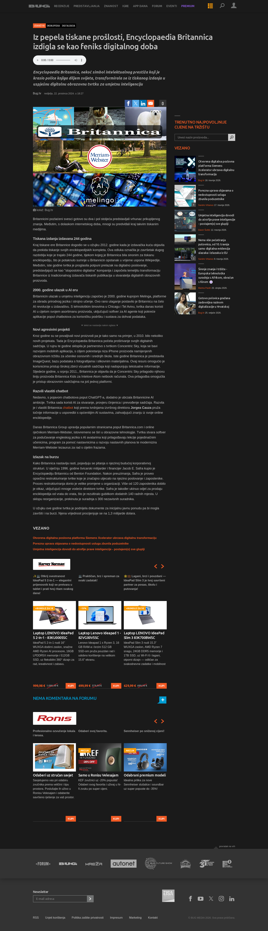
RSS (36, 917)
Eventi (176, 9)
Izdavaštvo (39, 25)
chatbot (68, 407)
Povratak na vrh (227, 846)
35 (193, 229)
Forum (161, 9)
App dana (144, 9)
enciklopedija (53, 25)
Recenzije (66, 9)
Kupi (71, 685)
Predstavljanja (91, 9)
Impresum (116, 917)
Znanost (115, 9)
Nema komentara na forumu (65, 698)
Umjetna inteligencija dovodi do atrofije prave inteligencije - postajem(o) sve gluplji (89, 549)
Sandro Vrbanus (206, 205)
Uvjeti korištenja (55, 917)
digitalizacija (68, 25)
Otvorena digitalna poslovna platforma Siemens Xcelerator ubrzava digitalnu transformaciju (95, 537)
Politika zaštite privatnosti (88, 917)
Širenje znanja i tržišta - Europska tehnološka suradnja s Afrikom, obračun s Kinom (216, 275)
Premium (192, 9)
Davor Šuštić (204, 230)
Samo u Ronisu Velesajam (98, 775)
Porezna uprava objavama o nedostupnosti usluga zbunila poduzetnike (81, 543)
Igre (130, 9)
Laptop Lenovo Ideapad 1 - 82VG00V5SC (99, 635)
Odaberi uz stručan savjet (53, 775)
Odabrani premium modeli (145, 775)
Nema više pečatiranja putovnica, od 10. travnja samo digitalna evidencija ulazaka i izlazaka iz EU (214, 246)
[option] (54, 631)
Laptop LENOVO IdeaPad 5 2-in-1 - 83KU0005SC (53, 635)
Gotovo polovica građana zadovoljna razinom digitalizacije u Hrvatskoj (214, 302)
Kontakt (153, 917)
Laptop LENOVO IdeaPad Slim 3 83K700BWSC (144, 635)
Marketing (135, 917)
